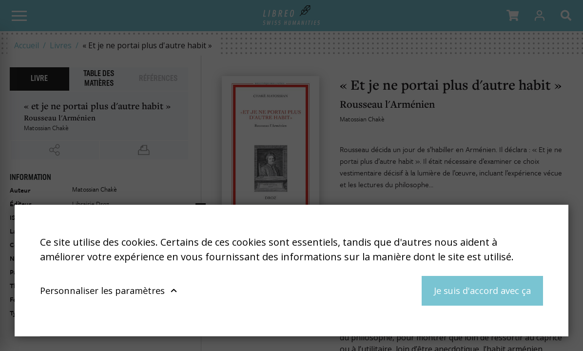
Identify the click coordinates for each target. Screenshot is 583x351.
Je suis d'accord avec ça (482, 290)
